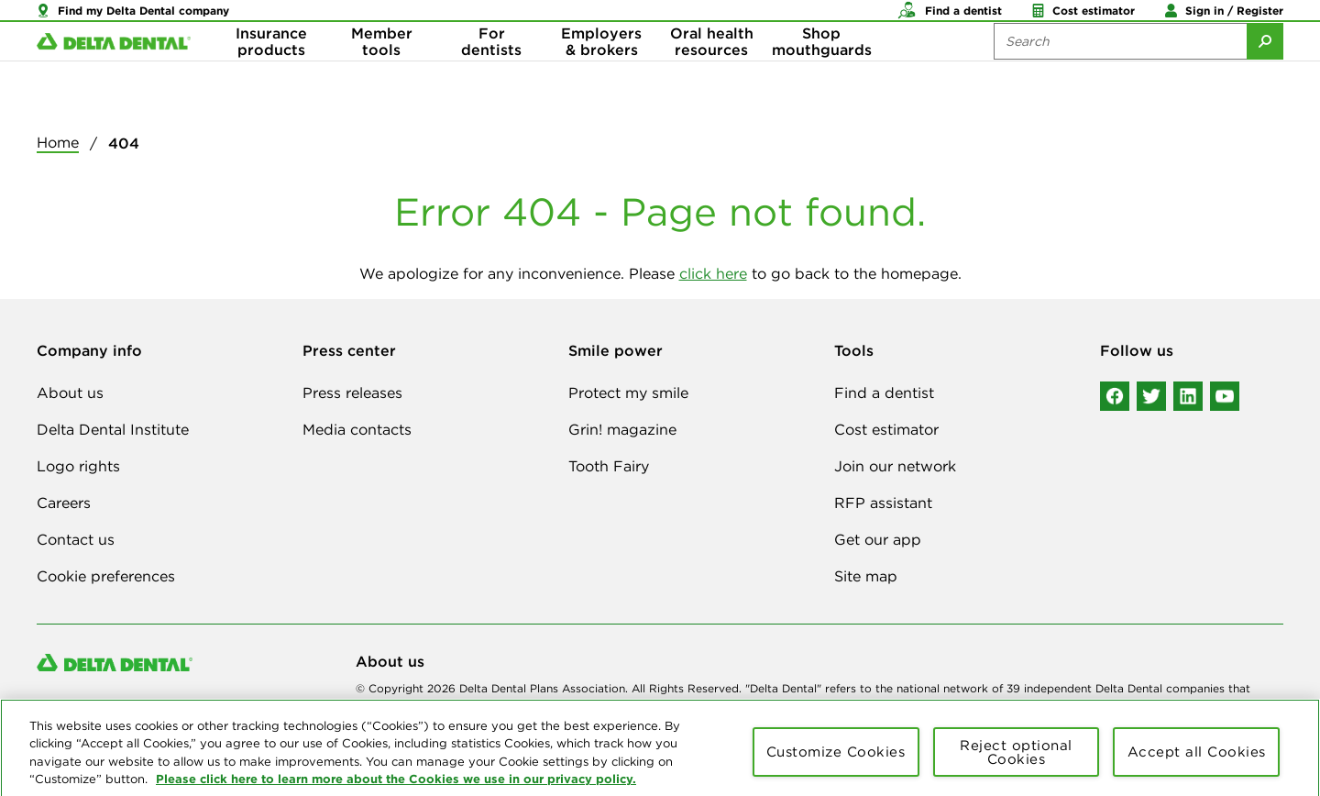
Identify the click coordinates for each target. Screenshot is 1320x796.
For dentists (491, 73)
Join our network (895, 466)
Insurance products (271, 73)
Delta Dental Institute (113, 429)
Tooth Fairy (608, 466)
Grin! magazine (622, 429)
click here (713, 273)
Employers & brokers (601, 73)
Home (58, 142)
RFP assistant (883, 502)
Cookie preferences (106, 576)
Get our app (877, 539)
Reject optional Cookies (1016, 762)
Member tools (381, 73)
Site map (865, 576)
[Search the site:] (1120, 73)
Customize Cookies (836, 761)
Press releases (352, 392)
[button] (133, 18)
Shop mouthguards (822, 73)
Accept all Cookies (1197, 761)
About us (70, 392)
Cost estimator (886, 429)
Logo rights (78, 466)
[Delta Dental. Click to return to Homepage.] (114, 74)
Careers (64, 502)
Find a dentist (884, 392)
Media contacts (357, 429)
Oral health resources (712, 73)
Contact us (76, 539)
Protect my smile (628, 392)
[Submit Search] (1265, 73)
